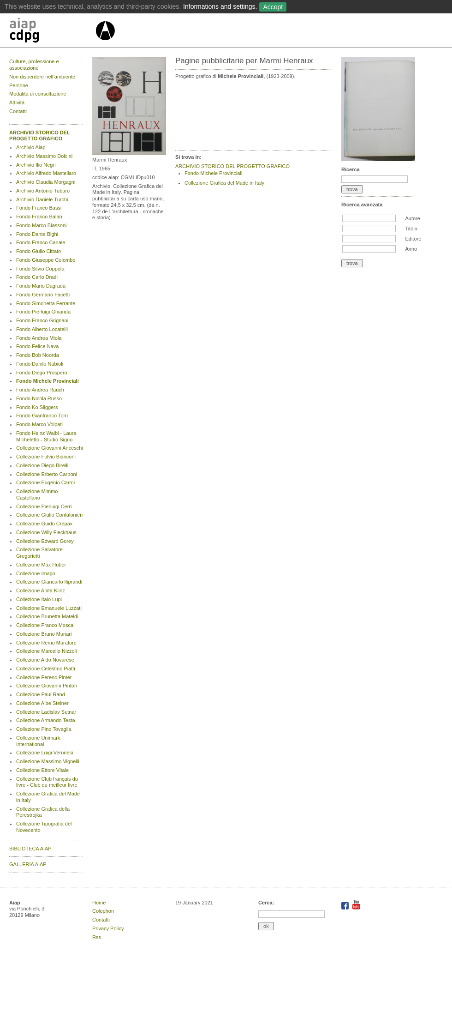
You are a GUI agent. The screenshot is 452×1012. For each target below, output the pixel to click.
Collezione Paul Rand (40, 694)
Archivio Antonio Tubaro (43, 190)
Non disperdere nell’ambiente (42, 76)
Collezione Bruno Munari (43, 634)
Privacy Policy (108, 928)
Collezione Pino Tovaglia (43, 729)
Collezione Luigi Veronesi (44, 752)
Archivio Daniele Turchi (42, 199)
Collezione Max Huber (41, 564)
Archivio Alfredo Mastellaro (46, 173)
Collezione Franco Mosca (44, 625)
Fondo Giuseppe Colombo (45, 260)
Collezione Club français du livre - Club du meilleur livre (47, 782)
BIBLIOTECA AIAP (30, 848)
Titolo (411, 228)
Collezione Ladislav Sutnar (46, 712)
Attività (16, 102)
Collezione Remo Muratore (46, 642)
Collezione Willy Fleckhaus (46, 532)
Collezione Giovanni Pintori (46, 685)
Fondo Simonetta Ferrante (45, 303)
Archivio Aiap (31, 147)
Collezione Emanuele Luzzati (49, 608)
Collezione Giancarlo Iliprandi (49, 581)
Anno (411, 249)
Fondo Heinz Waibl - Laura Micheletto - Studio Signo (46, 436)
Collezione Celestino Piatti (45, 668)
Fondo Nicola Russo (39, 398)
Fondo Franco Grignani (42, 320)
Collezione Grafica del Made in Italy (224, 183)
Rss (96, 937)
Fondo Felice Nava (37, 346)
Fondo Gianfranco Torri (42, 415)
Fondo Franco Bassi (38, 208)
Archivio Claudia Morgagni (45, 182)
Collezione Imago (35, 573)
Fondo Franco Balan (39, 216)
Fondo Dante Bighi (37, 234)
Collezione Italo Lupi (39, 599)
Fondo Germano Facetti (43, 294)
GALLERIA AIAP (28, 864)
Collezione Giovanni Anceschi (49, 448)
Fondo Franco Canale (40, 242)
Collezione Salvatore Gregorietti (39, 553)
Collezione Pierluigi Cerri (43, 506)
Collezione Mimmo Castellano (37, 494)
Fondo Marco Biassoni (41, 225)
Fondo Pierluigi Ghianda (43, 311)
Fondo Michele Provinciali (47, 381)
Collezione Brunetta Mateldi (47, 616)
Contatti (18, 111)
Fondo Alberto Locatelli (42, 329)
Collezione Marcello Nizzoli (46, 651)
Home (99, 902)
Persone (18, 85)
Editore (413, 238)
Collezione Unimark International (38, 741)
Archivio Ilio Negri (36, 165)
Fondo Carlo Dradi (37, 277)
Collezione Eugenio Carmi (45, 482)
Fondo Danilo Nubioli (39, 364)
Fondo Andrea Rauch (40, 389)
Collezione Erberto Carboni (46, 474)
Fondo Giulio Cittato (38, 251)
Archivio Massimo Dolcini (44, 156)
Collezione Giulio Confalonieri (49, 515)
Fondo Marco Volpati (39, 424)
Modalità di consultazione (37, 93)
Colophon (103, 911)
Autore (412, 218)
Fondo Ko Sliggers (37, 407)
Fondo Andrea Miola (38, 338)
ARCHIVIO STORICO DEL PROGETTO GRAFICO (39, 136)
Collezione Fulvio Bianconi (46, 456)
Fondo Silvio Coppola (40, 268)
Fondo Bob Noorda (37, 355)
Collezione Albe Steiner (42, 703)
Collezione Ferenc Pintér (43, 677)
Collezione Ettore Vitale (42, 770)
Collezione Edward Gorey (45, 541)
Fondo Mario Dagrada (40, 286)
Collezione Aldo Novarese (45, 660)
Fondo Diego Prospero (41, 372)
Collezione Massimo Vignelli (47, 761)
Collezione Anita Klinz (40, 590)
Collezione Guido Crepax (44, 523)
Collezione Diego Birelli (42, 465)
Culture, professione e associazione (34, 65)
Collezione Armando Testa (45, 720)
